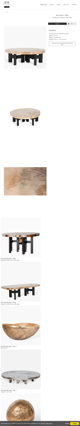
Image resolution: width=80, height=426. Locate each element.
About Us (66, 4)
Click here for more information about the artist (62, 43)
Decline (67, 423)
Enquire (57, 23)
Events (59, 4)
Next (9, 12)
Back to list (7, 12)
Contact (74, 4)
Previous (4, 12)
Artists (52, 4)
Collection (43, 4)
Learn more (49, 423)
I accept (74, 423)
